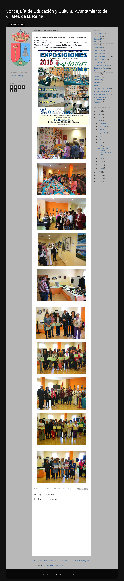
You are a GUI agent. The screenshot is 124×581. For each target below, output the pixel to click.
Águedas (97, 102)
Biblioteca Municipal (17, 76)
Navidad (97, 82)
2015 (99, 172)
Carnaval (97, 39)
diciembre (102, 123)
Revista (97, 85)
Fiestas (96, 74)
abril (100, 158)
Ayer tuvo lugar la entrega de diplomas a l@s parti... (104, 151)
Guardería (97, 77)
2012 (99, 182)
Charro (96, 42)
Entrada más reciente (45, 560)
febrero (101, 165)
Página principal (16, 25)
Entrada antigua (81, 560)
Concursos (98, 48)
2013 (99, 178)
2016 (99, 120)
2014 (99, 175)
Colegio (97, 45)
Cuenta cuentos (100, 53)
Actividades (98, 33)
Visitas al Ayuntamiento (102, 94)
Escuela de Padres (101, 68)
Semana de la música (102, 88)
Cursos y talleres (100, 59)
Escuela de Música (101, 65)
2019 (99, 111)
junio (100, 142)
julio (100, 139)
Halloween (98, 80)
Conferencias (99, 51)
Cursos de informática (102, 56)
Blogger (78, 575)
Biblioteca (97, 36)
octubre (102, 130)
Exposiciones (99, 71)
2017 (99, 117)
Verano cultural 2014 (101, 91)
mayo (101, 146)
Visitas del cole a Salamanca (100, 98)
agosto (101, 136)
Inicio (64, 560)
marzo (101, 161)
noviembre (103, 127)
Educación (98, 62)
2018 (99, 114)
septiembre (103, 133)
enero (101, 168)
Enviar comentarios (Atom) (54, 565)
